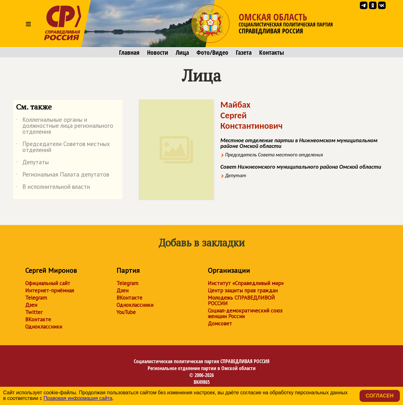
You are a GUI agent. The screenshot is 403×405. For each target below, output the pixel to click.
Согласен (380, 395)
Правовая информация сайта (77, 398)
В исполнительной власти (53, 188)
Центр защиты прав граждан (243, 290)
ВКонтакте (38, 319)
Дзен (31, 305)
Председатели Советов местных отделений (63, 147)
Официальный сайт (47, 283)
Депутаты (32, 163)
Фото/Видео (212, 52)
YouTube (126, 312)
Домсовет (220, 323)
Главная (129, 52)
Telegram (36, 298)
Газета (244, 52)
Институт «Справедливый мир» (246, 283)
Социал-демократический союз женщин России (245, 313)
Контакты (271, 52)
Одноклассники (43, 326)
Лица (182, 52)
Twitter (34, 312)
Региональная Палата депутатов (62, 176)
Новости (157, 52)
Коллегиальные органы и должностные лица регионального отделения (64, 126)
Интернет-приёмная (49, 290)
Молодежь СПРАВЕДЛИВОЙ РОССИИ (241, 300)
